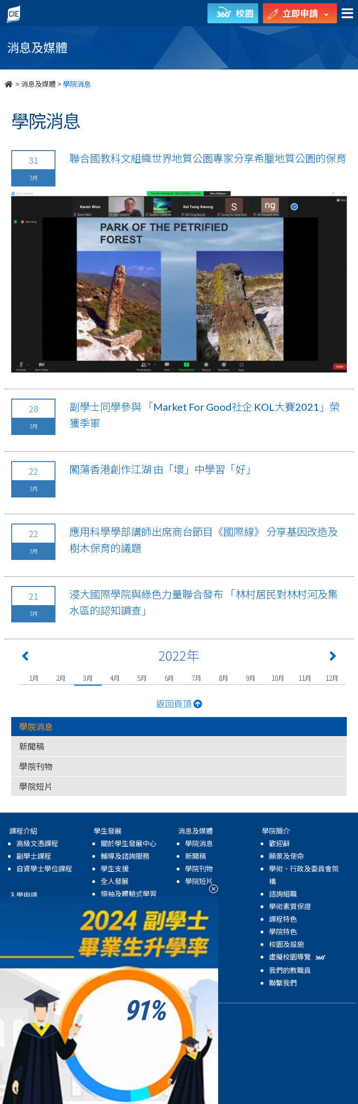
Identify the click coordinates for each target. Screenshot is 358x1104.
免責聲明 (141, 1014)
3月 (88, 678)
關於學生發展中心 (129, 843)
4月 (115, 678)
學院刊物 (36, 766)
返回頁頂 (179, 703)
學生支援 (115, 868)
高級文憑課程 (37, 843)
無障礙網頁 (177, 1014)
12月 (331, 678)
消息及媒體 (38, 84)
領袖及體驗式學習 (129, 893)
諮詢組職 (283, 893)
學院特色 (283, 931)
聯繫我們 (283, 982)
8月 (223, 678)
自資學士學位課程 (44, 868)
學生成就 (115, 931)
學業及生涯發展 (125, 906)
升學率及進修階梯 (44, 958)
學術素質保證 (290, 906)
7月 (196, 678)
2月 (61, 678)
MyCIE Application (46, 945)
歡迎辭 (279, 843)
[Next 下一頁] (333, 658)
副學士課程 (33, 856)
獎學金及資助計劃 (44, 970)
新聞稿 (31, 746)
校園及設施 (286, 944)
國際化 (111, 919)
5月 (142, 678)
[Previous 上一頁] (25, 658)
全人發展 (115, 881)
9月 (250, 678)
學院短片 (36, 786)
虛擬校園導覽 (298, 956)
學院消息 (36, 726)
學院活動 (115, 956)
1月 (34, 678)
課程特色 (283, 919)
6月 (169, 678)
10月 (277, 678)
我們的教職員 (290, 970)
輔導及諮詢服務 (125, 856)
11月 (304, 678)
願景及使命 (286, 856)
